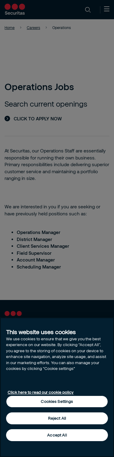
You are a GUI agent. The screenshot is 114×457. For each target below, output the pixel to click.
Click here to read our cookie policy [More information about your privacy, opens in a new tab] (41, 392)
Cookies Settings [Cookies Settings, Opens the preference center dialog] (57, 401)
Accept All (57, 435)
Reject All (57, 418)
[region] (57, 387)
